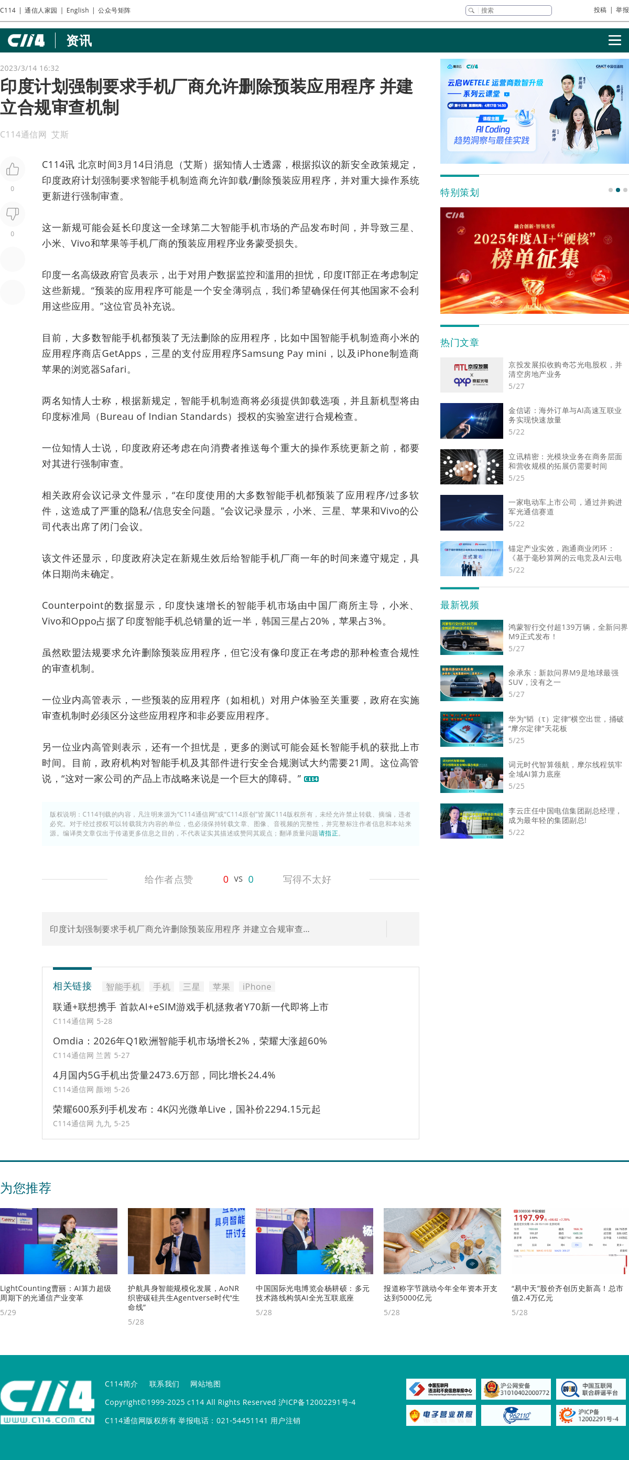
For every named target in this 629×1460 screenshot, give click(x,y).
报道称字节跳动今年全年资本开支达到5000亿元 (441, 1293)
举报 (622, 9)
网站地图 (205, 1384)
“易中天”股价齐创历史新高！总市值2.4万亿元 (568, 1293)
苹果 (110, 243)
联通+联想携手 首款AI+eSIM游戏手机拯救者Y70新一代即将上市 (191, 1006)
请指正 (329, 833)
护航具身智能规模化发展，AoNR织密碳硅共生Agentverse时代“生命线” (184, 1297)
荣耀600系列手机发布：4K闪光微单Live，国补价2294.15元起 (187, 1109)
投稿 (600, 9)
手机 (251, 227)
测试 (270, 746)
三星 (400, 227)
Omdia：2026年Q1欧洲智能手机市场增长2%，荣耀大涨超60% (190, 1040)
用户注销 (285, 1420)
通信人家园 (41, 10)
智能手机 (160, 180)
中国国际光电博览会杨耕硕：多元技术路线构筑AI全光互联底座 (313, 1293)
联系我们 (164, 1384)
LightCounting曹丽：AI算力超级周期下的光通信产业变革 (56, 1293)
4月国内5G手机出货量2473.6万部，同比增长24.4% (164, 1074)
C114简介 (121, 1384)
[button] (611, 190)
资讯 (79, 40)
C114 (8, 10)
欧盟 (72, 652)
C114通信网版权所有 (140, 1420)
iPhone (373, 353)
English (78, 10)
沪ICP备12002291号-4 (317, 1402)
